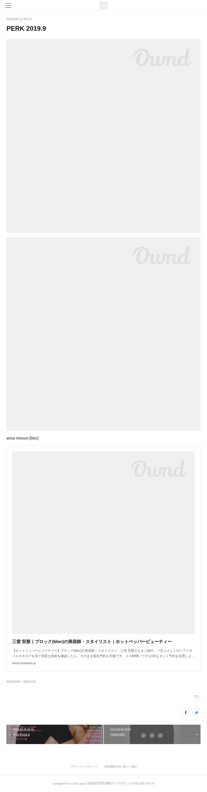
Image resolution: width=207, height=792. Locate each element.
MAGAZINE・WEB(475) (21, 681)
